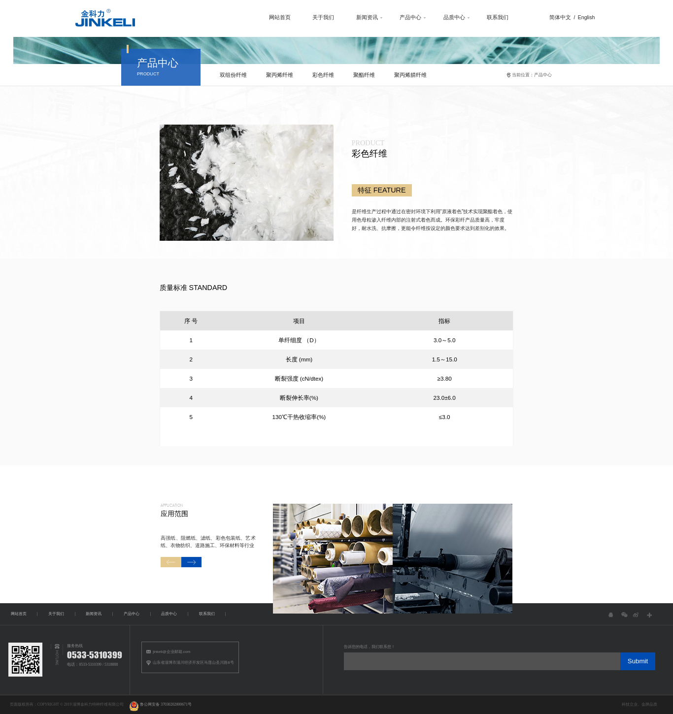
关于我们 (307, 18)
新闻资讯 (353, 18)
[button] (162, 591)
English (582, 18)
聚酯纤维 (361, 79)
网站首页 (261, 18)
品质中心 (444, 18)
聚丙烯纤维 (274, 79)
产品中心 (398, 18)
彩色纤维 (319, 79)
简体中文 (556, 18)
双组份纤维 (227, 79)
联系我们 (490, 18)
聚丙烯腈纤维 (408, 79)
